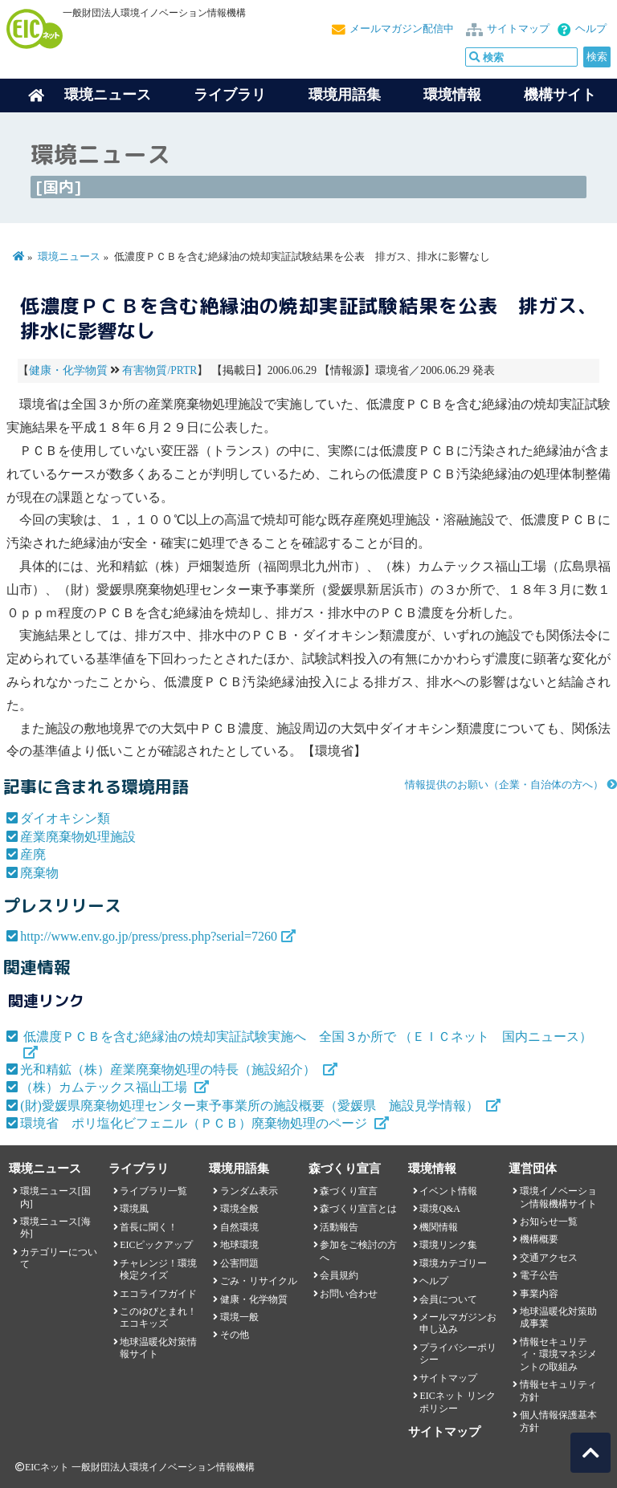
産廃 (33, 854)
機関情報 (438, 1227)
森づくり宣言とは (358, 1208)
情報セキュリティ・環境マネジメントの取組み (558, 1354)
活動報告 (339, 1227)
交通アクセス (549, 1257)
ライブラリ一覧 (153, 1191)
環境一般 (239, 1317)
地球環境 (239, 1244)
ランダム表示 (249, 1191)
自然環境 (239, 1227)
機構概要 (539, 1239)
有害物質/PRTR (159, 370)
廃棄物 (39, 873)
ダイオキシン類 (65, 818)
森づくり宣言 (349, 1191)
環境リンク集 (448, 1244)
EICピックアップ (156, 1244)
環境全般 (239, 1208)
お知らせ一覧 (549, 1221)
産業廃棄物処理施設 (78, 837)
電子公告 (539, 1275)
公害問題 (239, 1263)
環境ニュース (69, 256)
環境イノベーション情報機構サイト (558, 1197)
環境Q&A (439, 1208)
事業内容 (539, 1293)
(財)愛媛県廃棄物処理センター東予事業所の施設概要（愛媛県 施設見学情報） (251, 1105)
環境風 (134, 1208)
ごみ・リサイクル (258, 1281)
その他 (234, 1334)
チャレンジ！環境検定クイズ (158, 1269)
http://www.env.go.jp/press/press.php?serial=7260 (148, 936)
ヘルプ (591, 29)
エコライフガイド (158, 1293)
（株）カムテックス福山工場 (105, 1087)
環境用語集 (344, 95)
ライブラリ (230, 95)
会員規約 (339, 1275)
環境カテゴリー (453, 1263)
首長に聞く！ (149, 1227)
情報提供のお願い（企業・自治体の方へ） (504, 785)
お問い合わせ (349, 1293)
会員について (448, 1299)
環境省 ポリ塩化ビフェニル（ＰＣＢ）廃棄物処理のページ (195, 1123)
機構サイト (560, 95)
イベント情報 (448, 1191)
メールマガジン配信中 (401, 29)
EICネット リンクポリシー (457, 1401)
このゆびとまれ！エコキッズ (158, 1317)
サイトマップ (518, 29)
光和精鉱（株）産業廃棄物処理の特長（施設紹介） (169, 1069)
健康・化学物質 (68, 370)
